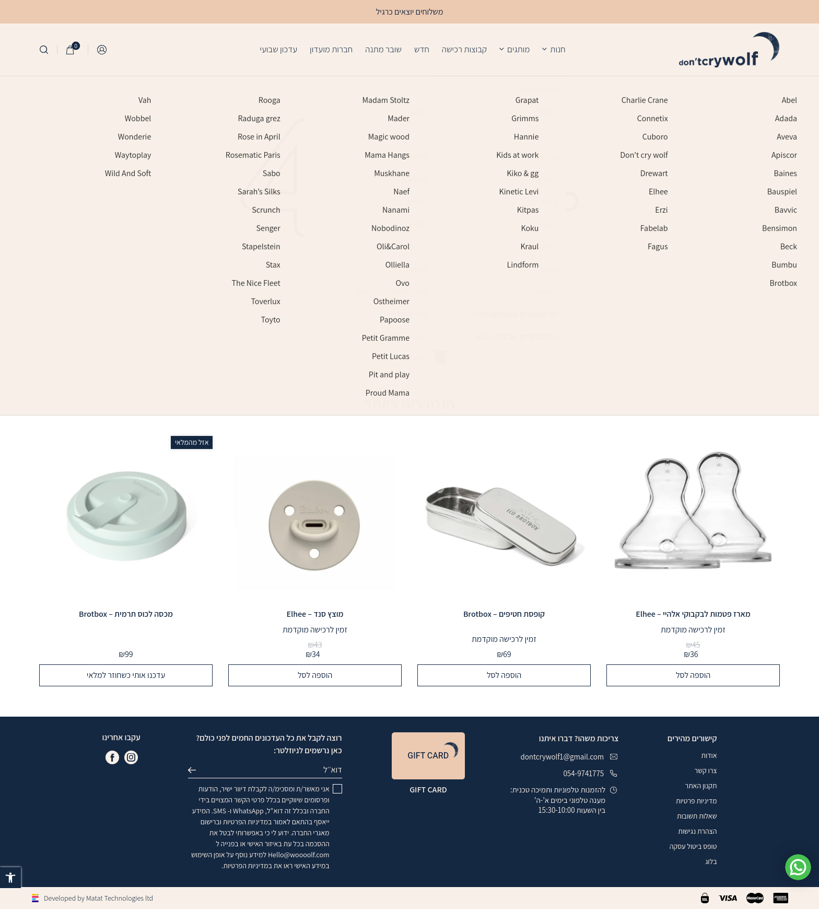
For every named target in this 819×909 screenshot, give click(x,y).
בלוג (711, 861)
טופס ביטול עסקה (693, 846)
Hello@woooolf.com (299, 854)
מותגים (518, 49)
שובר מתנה (383, 49)
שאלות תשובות (697, 816)
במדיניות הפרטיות (247, 821)
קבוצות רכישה (464, 49)
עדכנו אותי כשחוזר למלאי (126, 675)
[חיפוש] (44, 49)
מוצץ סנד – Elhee (314, 614)
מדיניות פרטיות (696, 801)
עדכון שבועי (278, 49)
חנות (557, 49)
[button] (10, 877)
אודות (709, 755)
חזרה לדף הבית (409, 352)
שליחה (196, 770)
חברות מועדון (331, 49)
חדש (421, 49)
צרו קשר (706, 770)
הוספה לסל (693, 675)
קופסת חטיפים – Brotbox (504, 614)
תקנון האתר (701, 785)
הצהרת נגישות (697, 831)
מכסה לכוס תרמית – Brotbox (126, 614)
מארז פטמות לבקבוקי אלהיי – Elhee (693, 614)
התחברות (102, 49)
